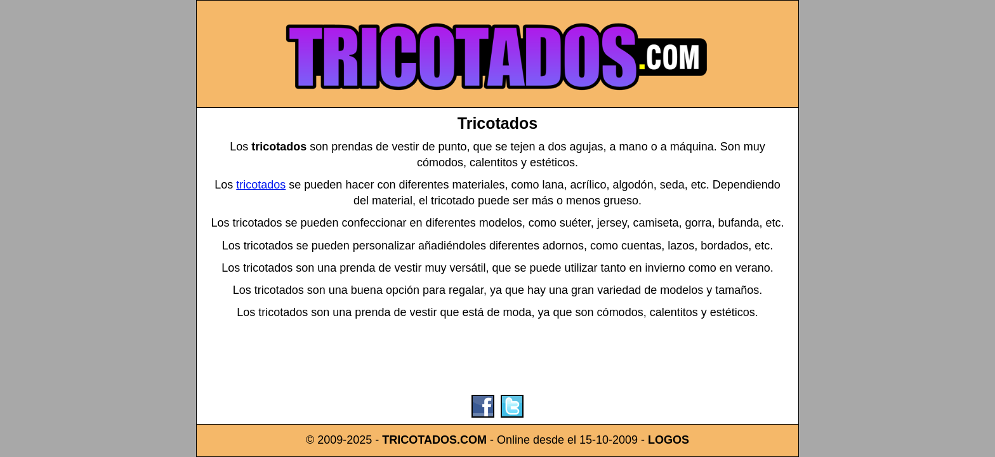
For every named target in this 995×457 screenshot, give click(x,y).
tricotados (261, 184)
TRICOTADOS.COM (434, 440)
